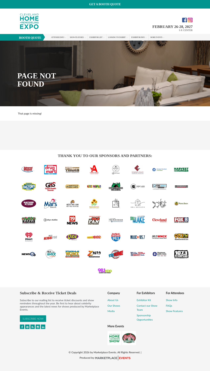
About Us (112, 300)
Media (111, 311)
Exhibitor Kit (144, 300)
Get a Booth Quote (105, 4)
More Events (156, 37)
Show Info (171, 300)
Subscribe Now (32, 318)
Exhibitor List (95, 37)
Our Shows (113, 305)
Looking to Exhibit (117, 37)
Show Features (77, 37)
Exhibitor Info (138, 37)
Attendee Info (57, 37)
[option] (105, 73)
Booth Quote (30, 37)
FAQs (169, 305)
